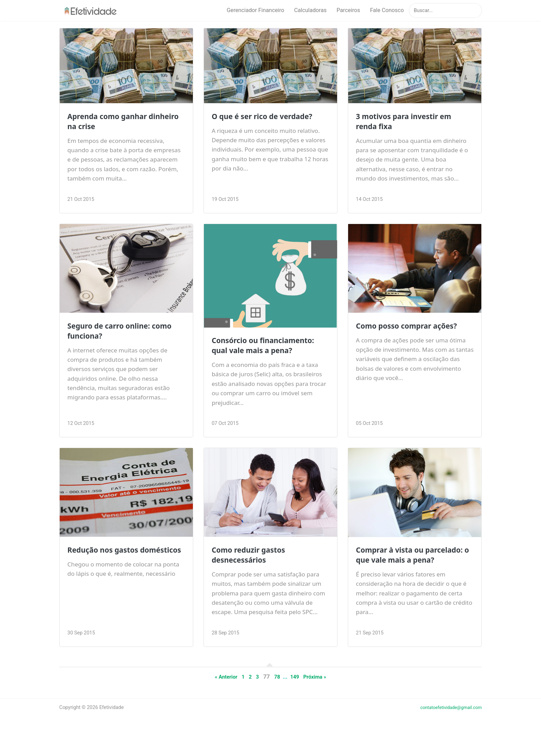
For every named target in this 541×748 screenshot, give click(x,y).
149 (297, 687)
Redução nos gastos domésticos (107, 555)
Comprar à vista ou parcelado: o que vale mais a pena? (413, 560)
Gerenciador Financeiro (255, 10)
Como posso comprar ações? (413, 326)
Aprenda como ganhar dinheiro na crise (112, 122)
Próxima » (319, 687)
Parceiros (348, 10)
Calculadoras (310, 10)
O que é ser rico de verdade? (268, 117)
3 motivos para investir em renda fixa (409, 122)
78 (277, 687)
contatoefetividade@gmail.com (447, 718)
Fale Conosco (387, 10)
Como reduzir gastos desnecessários (253, 555)
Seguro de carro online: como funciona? (125, 331)
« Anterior (222, 687)
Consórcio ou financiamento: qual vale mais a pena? (269, 346)
